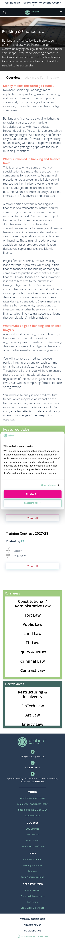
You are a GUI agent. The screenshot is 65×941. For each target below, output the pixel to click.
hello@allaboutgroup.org (32, 756)
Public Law (32, 624)
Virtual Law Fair (32, 890)
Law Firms (32, 901)
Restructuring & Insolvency (32, 694)
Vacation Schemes (32, 859)
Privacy (32, 924)
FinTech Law (32, 706)
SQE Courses (32, 828)
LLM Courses (32, 834)
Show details (48, 485)
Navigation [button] (60, 12)
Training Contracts (32, 865)
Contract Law (32, 670)
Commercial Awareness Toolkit (32, 803)
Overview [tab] (13, 77)
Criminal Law (32, 661)
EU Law (32, 642)
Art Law (32, 715)
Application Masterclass (32, 798)
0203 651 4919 (32, 767)
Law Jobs (32, 871)
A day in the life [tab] (33, 77)
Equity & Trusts (32, 652)
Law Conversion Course (33, 846)
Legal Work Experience (32, 907)
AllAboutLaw (32, 12)
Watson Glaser (32, 815)
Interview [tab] (53, 77)
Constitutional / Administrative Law (33, 604)
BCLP (24, 541)
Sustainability (32, 936)
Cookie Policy (32, 930)
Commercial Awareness (32, 896)
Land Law (32, 633)
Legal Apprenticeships (32, 876)
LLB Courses (32, 840)
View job (32, 517)
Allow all (32, 494)
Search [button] (4, 12)
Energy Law (32, 724)
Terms (32, 919)
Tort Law (33, 615)
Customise (32, 503)
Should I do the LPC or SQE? (32, 809)
